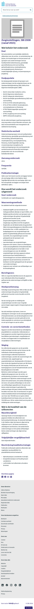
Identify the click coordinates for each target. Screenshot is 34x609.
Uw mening (29, 608)
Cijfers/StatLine (5, 490)
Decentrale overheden (7, 523)
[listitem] (2, 477)
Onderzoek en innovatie (8, 547)
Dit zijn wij (4, 545)
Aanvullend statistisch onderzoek (10, 500)
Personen (3, 526)
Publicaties (4, 505)
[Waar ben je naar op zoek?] (17, 10)
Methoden (4, 507)
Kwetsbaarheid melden (7, 573)
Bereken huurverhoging (8, 492)
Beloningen (4, 531)
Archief (3, 576)
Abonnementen (5, 578)
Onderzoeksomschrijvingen (10, 15)
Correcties (4, 555)
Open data (4, 495)
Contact (3, 540)
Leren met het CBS (6, 552)
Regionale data (5, 502)
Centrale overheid (6, 521)
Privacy (3, 529)
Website (3, 563)
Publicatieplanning (6, 591)
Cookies (3, 568)
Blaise (2, 510)
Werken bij (4, 550)
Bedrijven (4, 518)
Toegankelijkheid (6, 571)
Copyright (4, 566)
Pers (2, 542)
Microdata (4, 497)
